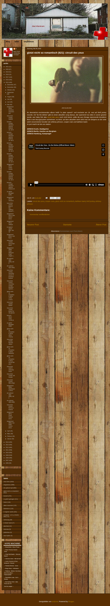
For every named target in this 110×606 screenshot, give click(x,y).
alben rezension (8, 505)
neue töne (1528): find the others (10, 342)
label (17, 41)
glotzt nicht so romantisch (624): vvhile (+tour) (10, 295)
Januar (9, 439)
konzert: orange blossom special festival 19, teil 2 (10, 176)
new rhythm (7, 535)
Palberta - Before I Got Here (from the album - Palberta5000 (12, 572)
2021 (7, 66)
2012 (7, 447)
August (9, 97)
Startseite (67, 225)
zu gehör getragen (9, 499)
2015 (7, 82)
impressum (29, 41)
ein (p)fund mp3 (8, 488)
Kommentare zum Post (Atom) (71, 231)
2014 (7, 442)
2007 (7, 460)
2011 (7, 450)
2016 (7, 80)
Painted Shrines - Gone (11, 565)
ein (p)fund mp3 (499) (11, 401)
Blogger (71, 601)
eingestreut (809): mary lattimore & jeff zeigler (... (10, 252)
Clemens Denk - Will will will (12, 558)
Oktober (9, 90)
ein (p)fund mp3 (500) (11, 266)
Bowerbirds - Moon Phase (12, 547)
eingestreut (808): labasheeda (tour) (11, 388)
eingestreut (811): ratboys (10, 223)
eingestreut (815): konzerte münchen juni (10, 110)
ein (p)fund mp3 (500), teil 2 (10, 261)
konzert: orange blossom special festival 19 (11, 186)
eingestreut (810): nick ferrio (11, 236)
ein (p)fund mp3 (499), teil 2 (10, 395)
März (9, 433)
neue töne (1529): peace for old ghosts (11, 310)
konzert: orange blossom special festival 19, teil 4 (10, 147)
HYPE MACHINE (12, 543)
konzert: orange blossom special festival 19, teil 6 (10, 126)
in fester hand (8, 523)
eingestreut (7, 485)
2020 (7, 69)
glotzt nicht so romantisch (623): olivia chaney (10, 333)
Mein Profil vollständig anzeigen (16, 53)
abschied (6, 526)
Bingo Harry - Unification (12, 568)
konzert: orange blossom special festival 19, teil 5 (10, 136)
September (10, 92)
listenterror (7, 508)
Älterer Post (101, 225)
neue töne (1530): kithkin (10, 303)
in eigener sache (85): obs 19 (10, 229)
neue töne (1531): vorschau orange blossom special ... (10, 285)
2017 (7, 77)
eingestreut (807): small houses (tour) (10, 415)
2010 (7, 452)
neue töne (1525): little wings (11, 381)
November (10, 87)
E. (16, 48)
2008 (7, 458)
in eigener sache (8, 512)
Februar (9, 436)
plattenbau (7, 532)
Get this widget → (9, 586)
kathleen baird (80, 201)
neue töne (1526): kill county (11, 375)
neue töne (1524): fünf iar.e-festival (10, 407)
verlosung (6, 520)
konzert (6, 496)
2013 (7, 445)
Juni (8, 102)
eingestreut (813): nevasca (10, 199)
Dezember (10, 84)
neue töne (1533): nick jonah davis (11, 243)
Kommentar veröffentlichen (40, 214)
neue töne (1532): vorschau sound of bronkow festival (10, 274)
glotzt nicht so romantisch (64, 201)
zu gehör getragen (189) (10, 324)
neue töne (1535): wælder (10, 117)
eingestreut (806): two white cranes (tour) (10, 424)
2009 (7, 455)
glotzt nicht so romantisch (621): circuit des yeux (11, 360)
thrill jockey (90, 201)
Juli (8, 99)
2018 (7, 74)
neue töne (6, 481)
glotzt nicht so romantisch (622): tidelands (10, 350)
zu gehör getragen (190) (10, 193)
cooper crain (49, 201)
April (8, 431)
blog (8, 41)
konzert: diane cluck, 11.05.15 (10, 318)
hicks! (5, 502)
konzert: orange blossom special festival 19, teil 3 (10, 158)
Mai (8, 104)
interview (6, 529)
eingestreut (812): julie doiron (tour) (11, 216)
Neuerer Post (33, 225)
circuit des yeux (38, 201)
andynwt (55, 601)
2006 (7, 463)
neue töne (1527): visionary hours (10, 369)
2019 (7, 72)
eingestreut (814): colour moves (10, 167)
